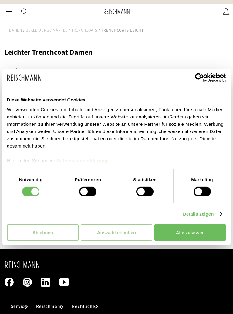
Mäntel (60, 30)
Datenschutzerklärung (82, 160)
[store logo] (116, 11)
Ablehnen (42, 232)
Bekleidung (37, 30)
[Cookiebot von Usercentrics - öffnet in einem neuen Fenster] (199, 77)
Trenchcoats (84, 30)
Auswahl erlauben (116, 232)
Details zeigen (198, 214)
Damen (15, 30)
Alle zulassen (190, 232)
